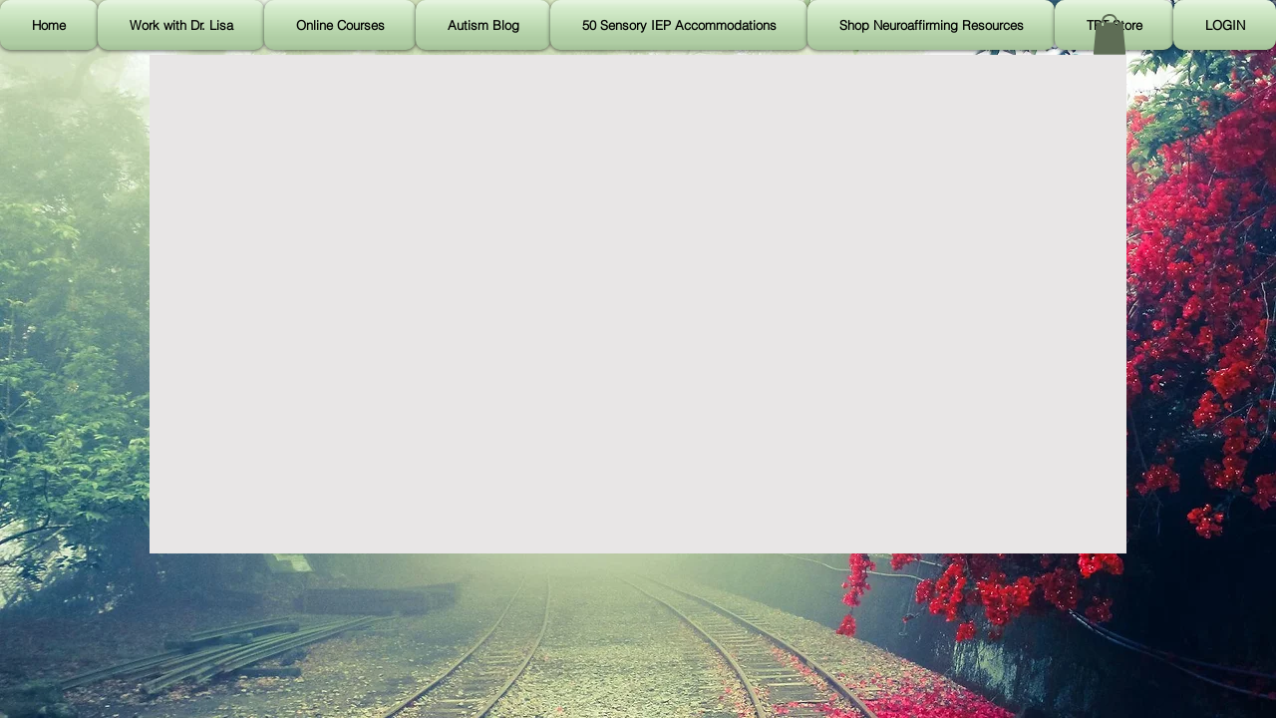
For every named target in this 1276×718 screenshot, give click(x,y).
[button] (1109, 34)
